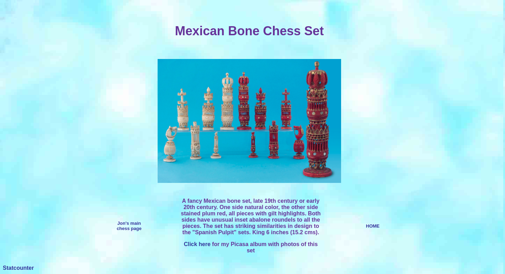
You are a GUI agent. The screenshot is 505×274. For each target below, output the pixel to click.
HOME (373, 226)
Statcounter (18, 268)
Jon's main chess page (129, 226)
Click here (197, 244)
